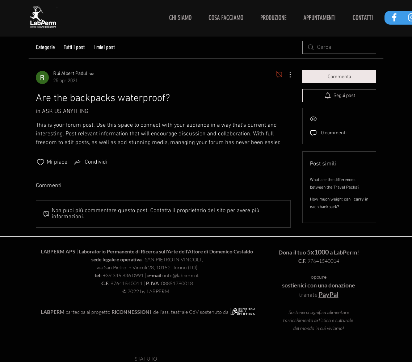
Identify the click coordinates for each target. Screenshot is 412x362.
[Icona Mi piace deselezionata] (40, 162)
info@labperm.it (181, 275)
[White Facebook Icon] (394, 17)
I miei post (104, 47)
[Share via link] (90, 162)
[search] (339, 47)
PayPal (329, 294)
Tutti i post (74, 47)
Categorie (45, 47)
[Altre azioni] (286, 74)
